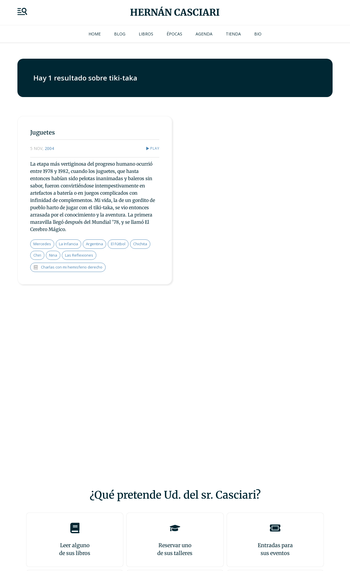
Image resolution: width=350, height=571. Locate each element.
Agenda (204, 34)
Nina (53, 255)
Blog (119, 34)
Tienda (233, 34)
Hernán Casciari (175, 12)
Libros (146, 34)
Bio (257, 34)
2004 (49, 148)
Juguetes (42, 132)
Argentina (94, 243)
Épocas (174, 34)
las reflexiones (79, 255)
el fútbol (118, 243)
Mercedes (42, 243)
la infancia (68, 243)
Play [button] (155, 148)
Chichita (140, 243)
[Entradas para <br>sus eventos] (275, 528)
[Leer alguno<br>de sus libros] (75, 528)
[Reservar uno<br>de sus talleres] (175, 528)
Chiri (37, 255)
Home (95, 34)
